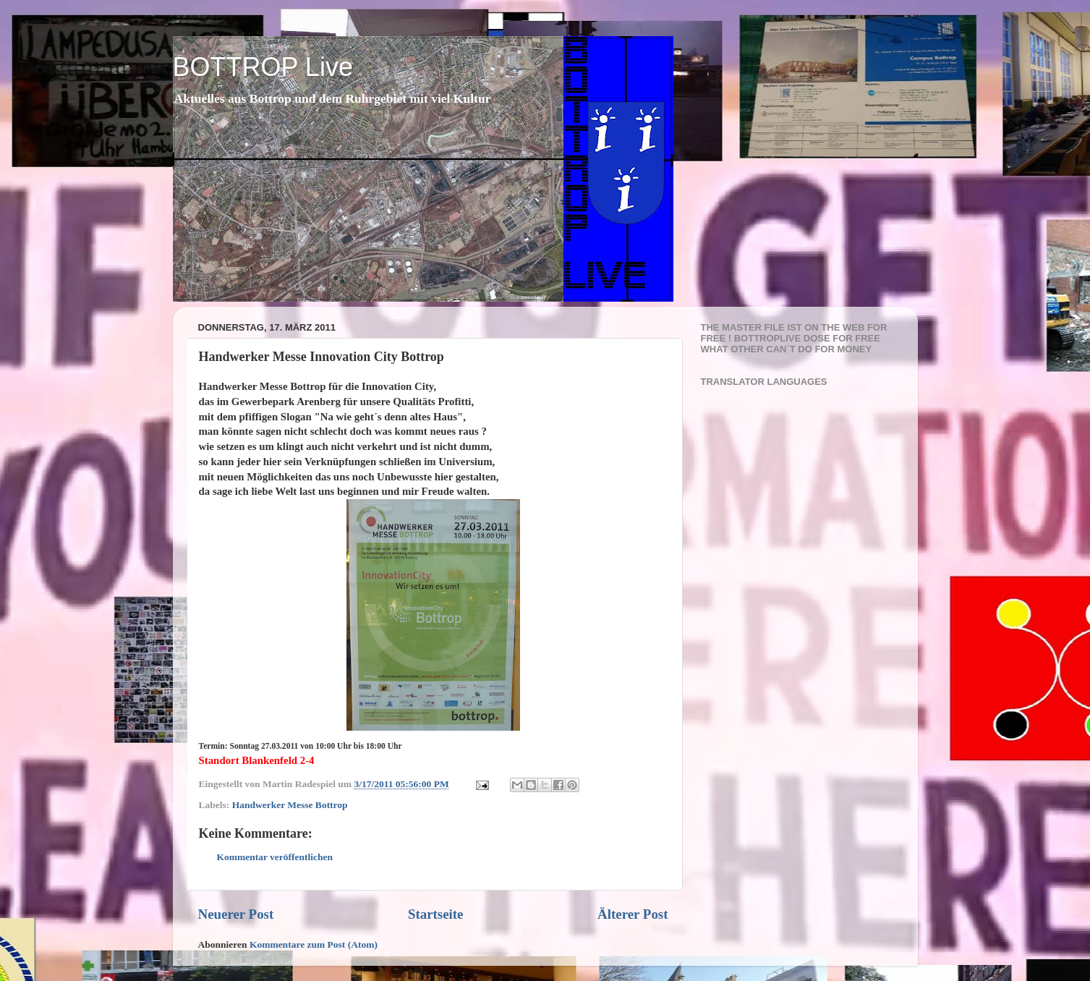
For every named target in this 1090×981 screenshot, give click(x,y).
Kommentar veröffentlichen (275, 857)
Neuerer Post (236, 914)
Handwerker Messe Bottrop (290, 804)
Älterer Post (632, 914)
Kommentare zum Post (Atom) (314, 944)
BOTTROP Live (263, 67)
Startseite (436, 914)
